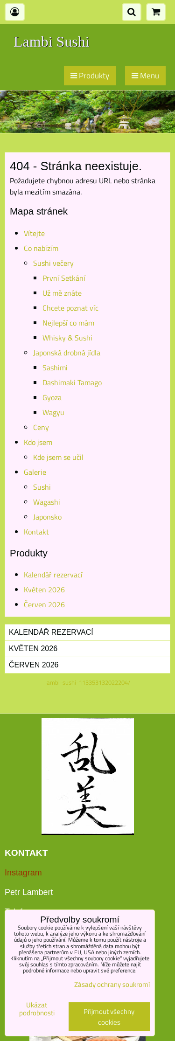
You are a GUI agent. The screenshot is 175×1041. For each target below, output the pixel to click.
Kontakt (36, 531)
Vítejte (34, 233)
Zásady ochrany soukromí (112, 984)
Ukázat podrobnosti (37, 1009)
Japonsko (47, 516)
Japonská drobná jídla (66, 352)
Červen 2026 (44, 604)
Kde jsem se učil (58, 457)
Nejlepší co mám (68, 322)
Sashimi (55, 367)
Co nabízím (41, 248)
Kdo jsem (38, 442)
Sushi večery (53, 263)
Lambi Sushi (52, 41)
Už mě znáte (62, 292)
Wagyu (53, 412)
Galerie (35, 472)
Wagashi (46, 501)
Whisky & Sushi (67, 337)
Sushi (42, 487)
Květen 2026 (44, 589)
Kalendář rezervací (53, 574)
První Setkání (63, 278)
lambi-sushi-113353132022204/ (87, 682)
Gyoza (52, 397)
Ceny (41, 427)
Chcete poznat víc (70, 307)
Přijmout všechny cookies (109, 1016)
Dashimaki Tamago (72, 382)
